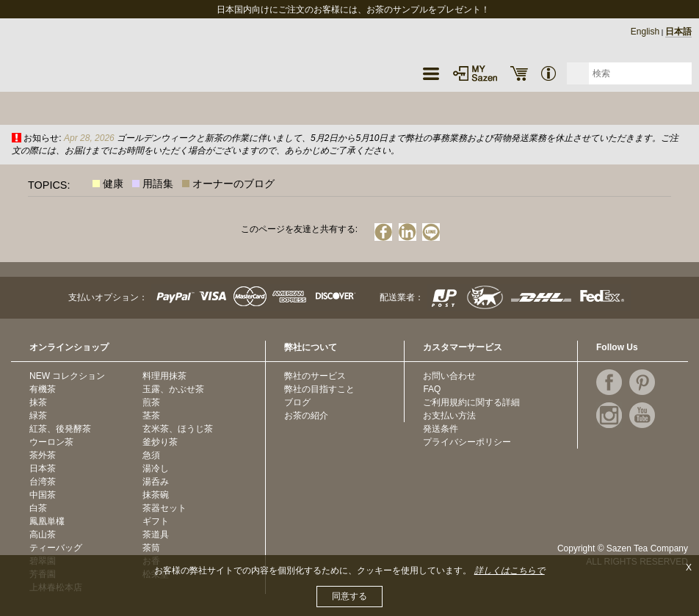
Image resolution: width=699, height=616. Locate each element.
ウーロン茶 (51, 442)
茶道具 (155, 534)
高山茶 (42, 534)
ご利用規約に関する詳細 (471, 402)
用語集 (157, 183)
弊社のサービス (315, 376)
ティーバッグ (55, 548)
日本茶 (42, 468)
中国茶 (42, 495)
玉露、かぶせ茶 (173, 389)
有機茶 (42, 389)
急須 (151, 455)
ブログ (297, 402)
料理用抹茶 (164, 376)
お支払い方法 (449, 415)
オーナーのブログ (233, 183)
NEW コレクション (67, 376)
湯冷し (155, 468)
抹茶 (38, 402)
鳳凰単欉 (47, 521)
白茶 (38, 508)
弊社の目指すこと (319, 389)
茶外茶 (42, 455)
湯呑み (155, 482)
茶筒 (151, 548)
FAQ (432, 389)
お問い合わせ (449, 376)
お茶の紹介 (306, 415)
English (645, 31)
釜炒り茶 (160, 442)
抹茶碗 (155, 495)
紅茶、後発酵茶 (60, 429)
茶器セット (164, 508)
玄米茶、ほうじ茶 (177, 429)
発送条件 (440, 429)
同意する (349, 596)
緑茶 (38, 415)
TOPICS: (49, 185)
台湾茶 (42, 482)
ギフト (155, 521)
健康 (113, 183)
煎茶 (151, 402)
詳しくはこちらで (509, 570)
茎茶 (151, 415)
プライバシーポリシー (467, 442)
